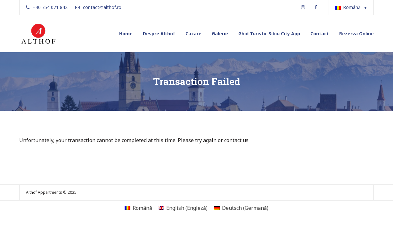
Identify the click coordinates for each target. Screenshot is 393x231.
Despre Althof (159, 33)
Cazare (193, 33)
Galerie (220, 33)
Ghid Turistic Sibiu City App (269, 33)
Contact (319, 33)
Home (126, 33)
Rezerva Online (356, 33)
